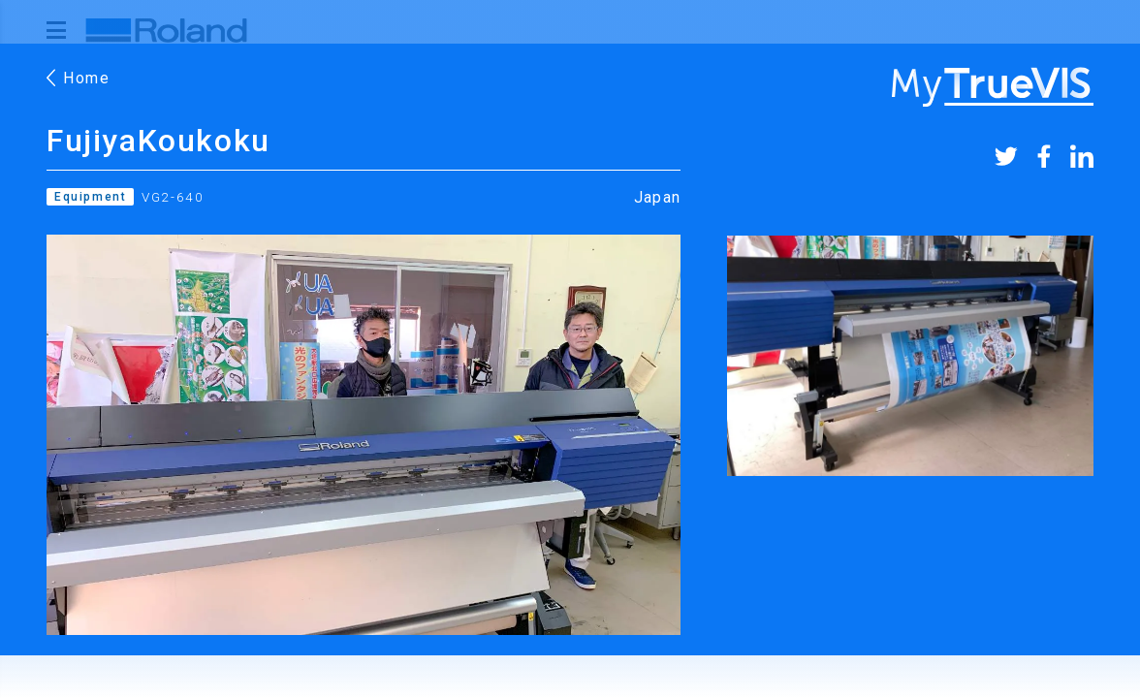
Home (79, 78)
